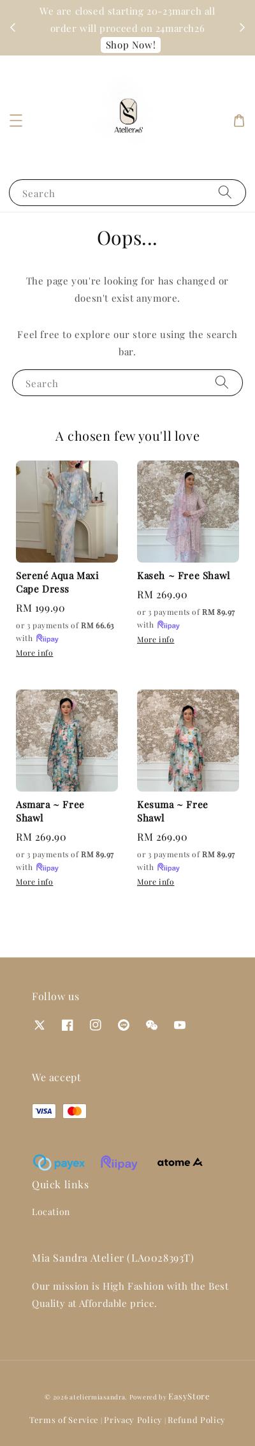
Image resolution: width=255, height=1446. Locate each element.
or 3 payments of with (65, 632)
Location (51, 1212)
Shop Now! (131, 44)
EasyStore (189, 1396)
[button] (16, 121)
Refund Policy (197, 1419)
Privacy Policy (133, 1419)
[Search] (225, 192)
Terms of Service (64, 1419)
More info (34, 652)
